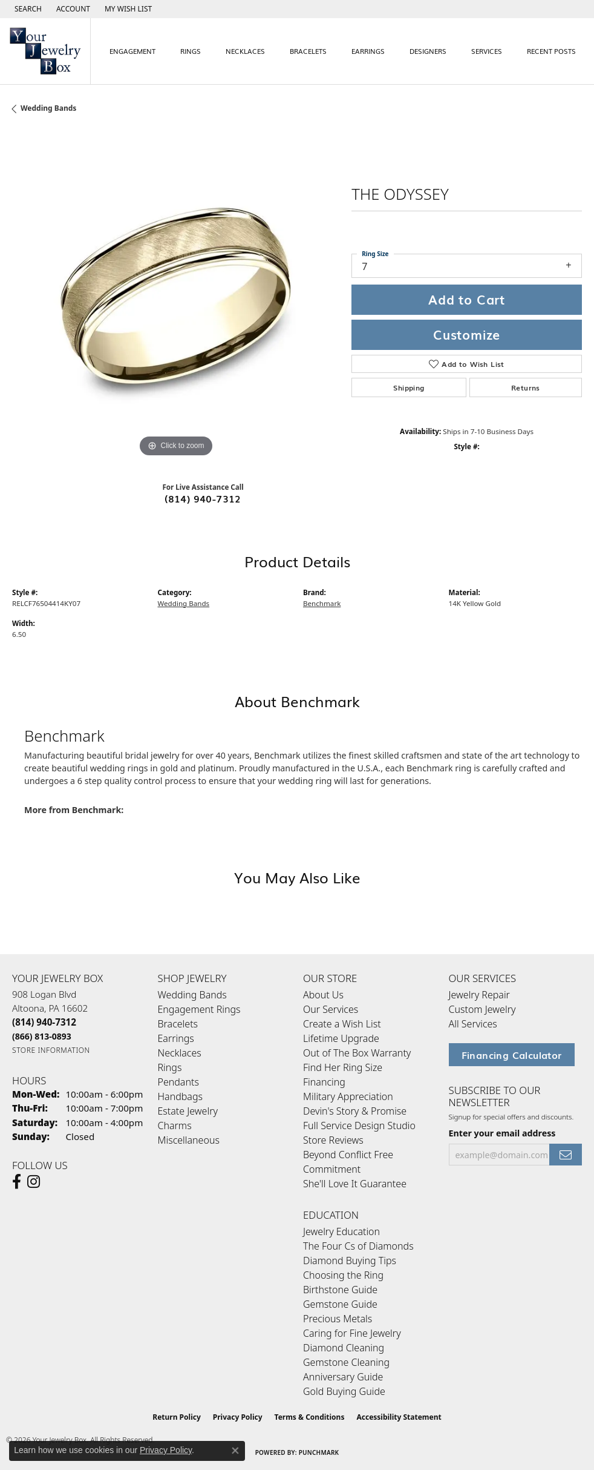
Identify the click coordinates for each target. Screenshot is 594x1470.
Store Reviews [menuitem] (333, 1140)
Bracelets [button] (308, 51)
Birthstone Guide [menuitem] (340, 1289)
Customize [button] (466, 334)
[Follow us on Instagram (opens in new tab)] (33, 1182)
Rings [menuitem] (170, 1067)
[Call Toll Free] (41, 1036)
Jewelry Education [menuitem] (341, 1231)
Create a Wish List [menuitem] (342, 1023)
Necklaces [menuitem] (179, 1053)
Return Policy (176, 1417)
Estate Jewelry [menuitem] (188, 1111)
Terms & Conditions (310, 1417)
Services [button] (486, 51)
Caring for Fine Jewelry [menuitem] (352, 1333)
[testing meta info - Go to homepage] (45, 51)
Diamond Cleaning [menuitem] (343, 1347)
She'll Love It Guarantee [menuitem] (354, 1183)
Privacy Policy (238, 1417)
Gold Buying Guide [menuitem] (344, 1391)
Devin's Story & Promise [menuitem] (354, 1111)
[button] (27, 9)
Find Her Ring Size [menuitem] (342, 1067)
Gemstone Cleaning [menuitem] (346, 1362)
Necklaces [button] (245, 51)
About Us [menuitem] (323, 994)
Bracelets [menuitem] (178, 1023)
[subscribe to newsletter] (565, 1155)
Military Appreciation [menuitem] (348, 1096)
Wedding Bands (48, 108)
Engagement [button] (132, 51)
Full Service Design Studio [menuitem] (359, 1125)
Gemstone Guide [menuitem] (340, 1304)
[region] (175, 296)
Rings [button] (190, 51)
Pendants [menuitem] (178, 1082)
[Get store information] (51, 1050)
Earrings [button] (368, 51)
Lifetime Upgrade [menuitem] (341, 1038)
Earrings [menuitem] (176, 1038)
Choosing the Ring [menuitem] (343, 1275)
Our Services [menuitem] (330, 1009)
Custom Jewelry (482, 1009)
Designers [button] (428, 51)
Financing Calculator (512, 1054)
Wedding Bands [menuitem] (192, 994)
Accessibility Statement (398, 1417)
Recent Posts (551, 51)
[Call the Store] (44, 1022)
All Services (473, 1023)
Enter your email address (502, 1133)
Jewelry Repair (479, 994)
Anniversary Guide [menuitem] (343, 1376)
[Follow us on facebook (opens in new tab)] (16, 1182)
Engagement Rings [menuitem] (199, 1009)
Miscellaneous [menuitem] (189, 1140)
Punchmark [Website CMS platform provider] (319, 1452)
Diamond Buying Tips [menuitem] (349, 1260)
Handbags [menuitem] (180, 1096)
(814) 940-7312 (203, 498)
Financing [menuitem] (324, 1082)
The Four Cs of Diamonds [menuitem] (358, 1246)
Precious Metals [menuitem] (337, 1318)
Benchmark (322, 603)
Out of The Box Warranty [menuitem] (357, 1053)
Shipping (408, 387)
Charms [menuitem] (175, 1125)
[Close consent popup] (235, 1450)
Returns (525, 387)
